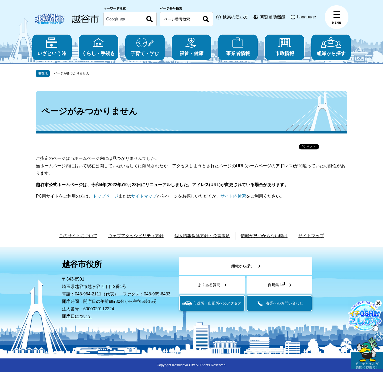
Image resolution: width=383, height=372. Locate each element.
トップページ (105, 196)
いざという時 (52, 46)
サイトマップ (144, 196)
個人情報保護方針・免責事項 (202, 235)
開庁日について (77, 316)
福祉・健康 (191, 46)
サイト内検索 (233, 196)
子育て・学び (145, 46)
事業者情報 (238, 46)
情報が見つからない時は (264, 235)
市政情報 (284, 46)
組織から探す (331, 46)
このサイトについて (78, 235)
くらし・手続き (98, 46)
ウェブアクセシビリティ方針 (136, 235)
